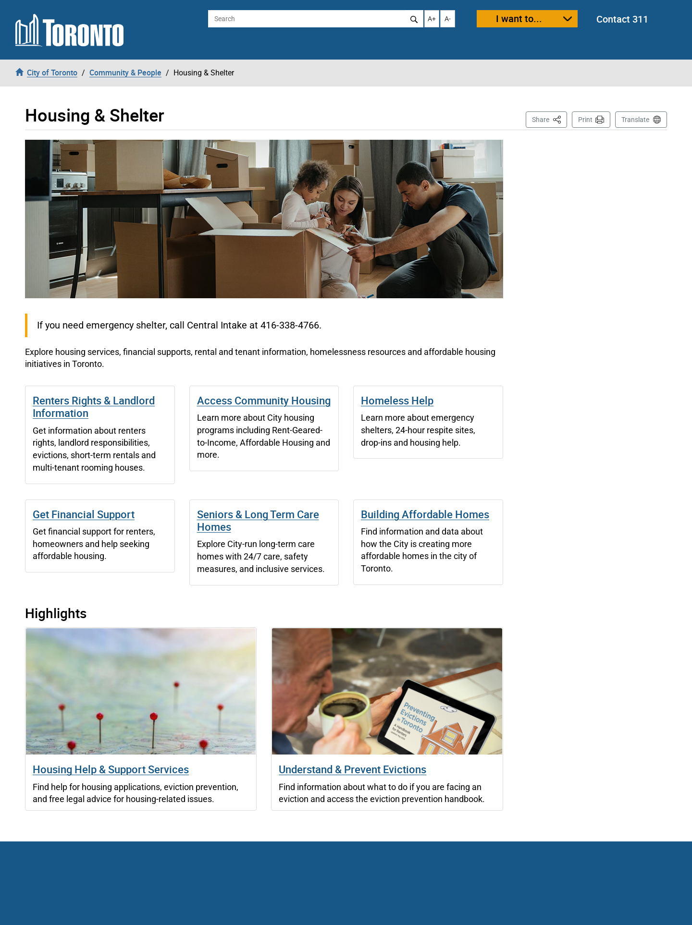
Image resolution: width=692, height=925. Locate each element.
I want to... (519, 18)
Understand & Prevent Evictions (352, 769)
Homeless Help (397, 400)
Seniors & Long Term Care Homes (258, 520)
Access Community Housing (264, 400)
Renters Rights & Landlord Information (94, 406)
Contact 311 (622, 18)
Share (549, 118)
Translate (635, 119)
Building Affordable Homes (425, 514)
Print (585, 119)
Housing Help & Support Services (111, 769)
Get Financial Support (84, 514)
